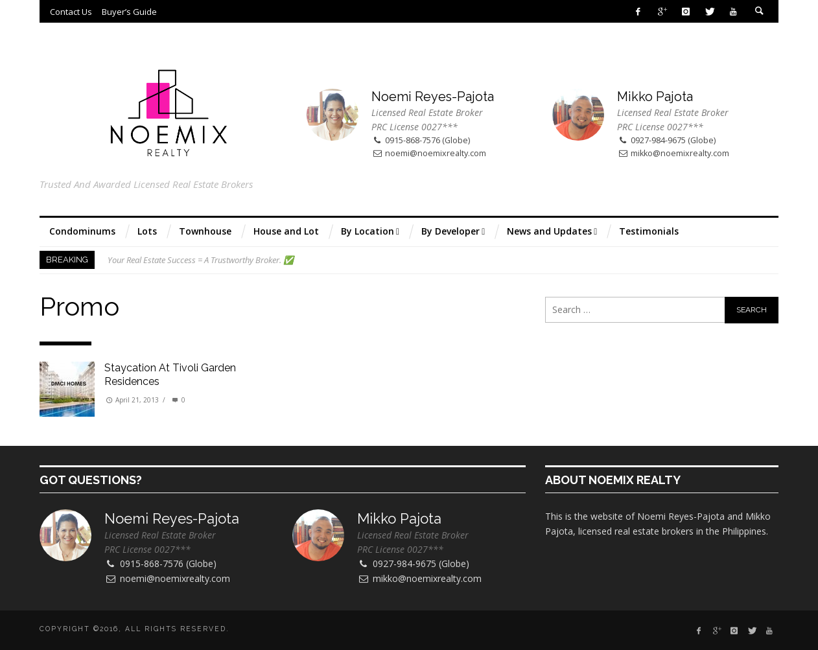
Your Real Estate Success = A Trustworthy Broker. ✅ (201, 260)
